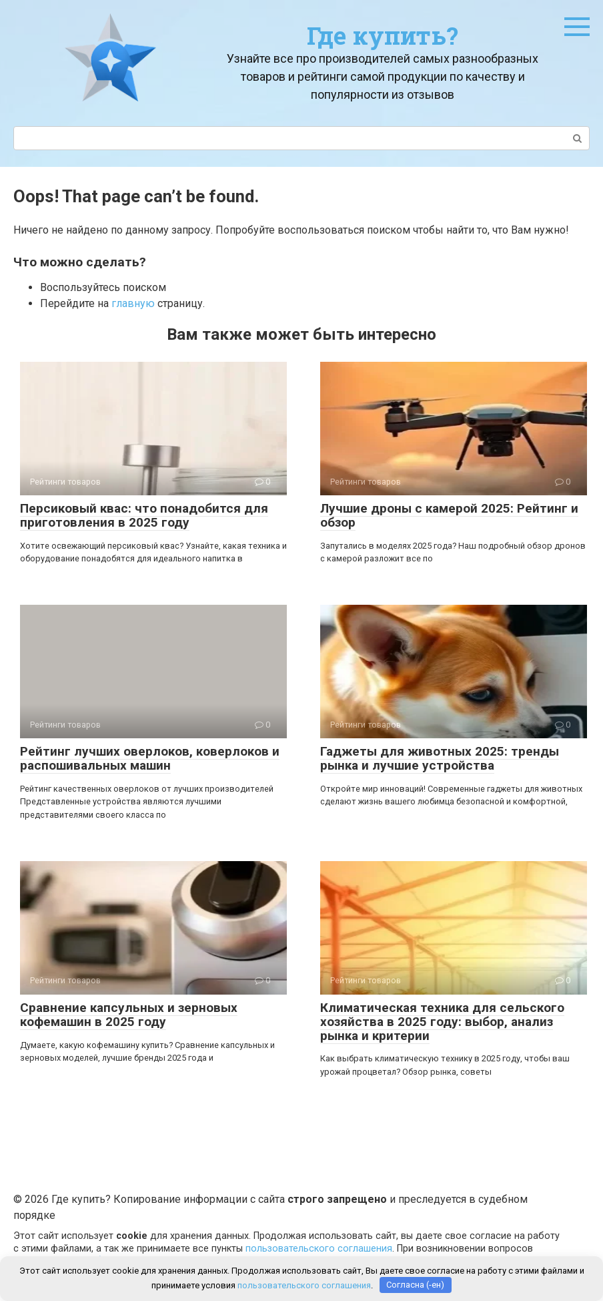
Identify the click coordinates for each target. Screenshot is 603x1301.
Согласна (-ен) (415, 1285)
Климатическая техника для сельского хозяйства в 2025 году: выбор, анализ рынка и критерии (442, 1021)
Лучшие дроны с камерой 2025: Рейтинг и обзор (449, 515)
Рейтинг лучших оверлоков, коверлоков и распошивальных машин (149, 758)
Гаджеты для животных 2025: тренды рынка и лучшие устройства (439, 758)
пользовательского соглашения (318, 1248)
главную (133, 303)
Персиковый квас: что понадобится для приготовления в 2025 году (144, 515)
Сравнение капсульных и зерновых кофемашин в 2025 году (128, 1014)
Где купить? (382, 35)
